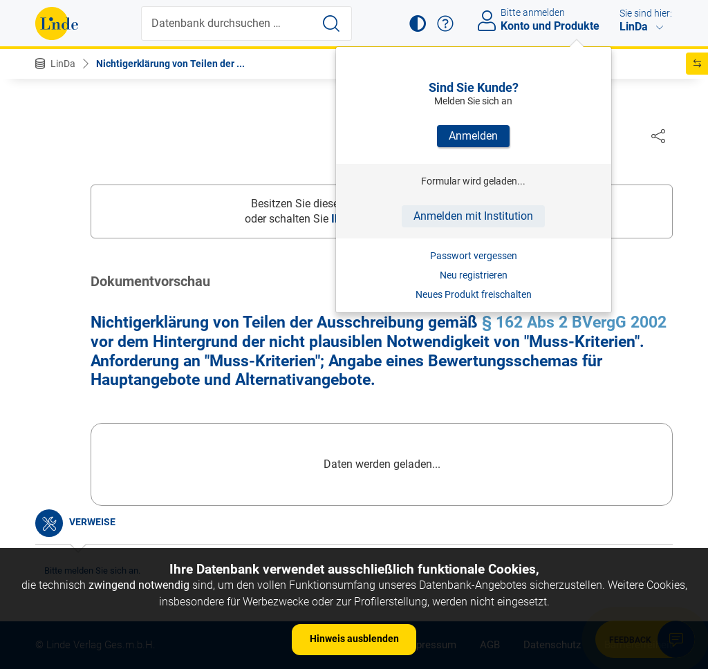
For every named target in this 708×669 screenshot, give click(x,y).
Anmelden (473, 135)
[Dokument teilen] (658, 135)
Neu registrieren (473, 275)
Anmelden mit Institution (473, 216)
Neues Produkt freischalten (474, 294)
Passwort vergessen (473, 255)
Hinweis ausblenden (354, 638)
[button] (417, 23)
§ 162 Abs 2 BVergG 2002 (574, 323)
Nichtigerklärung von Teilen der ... (170, 63)
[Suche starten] (331, 23)
